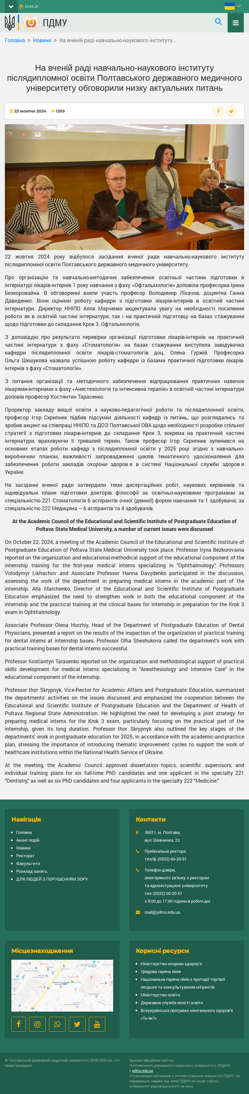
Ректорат (25, 856)
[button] (23, 187)
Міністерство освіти (160, 995)
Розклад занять (31, 871)
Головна (15, 40)
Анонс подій (27, 840)
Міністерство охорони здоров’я (171, 964)
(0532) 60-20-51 (172, 859)
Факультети (28, 863)
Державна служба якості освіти (172, 1002)
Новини (42, 40)
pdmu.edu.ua (142, 1070)
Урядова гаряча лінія (161, 971)
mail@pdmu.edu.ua (162, 912)
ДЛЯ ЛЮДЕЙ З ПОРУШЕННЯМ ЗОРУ (52, 879)
